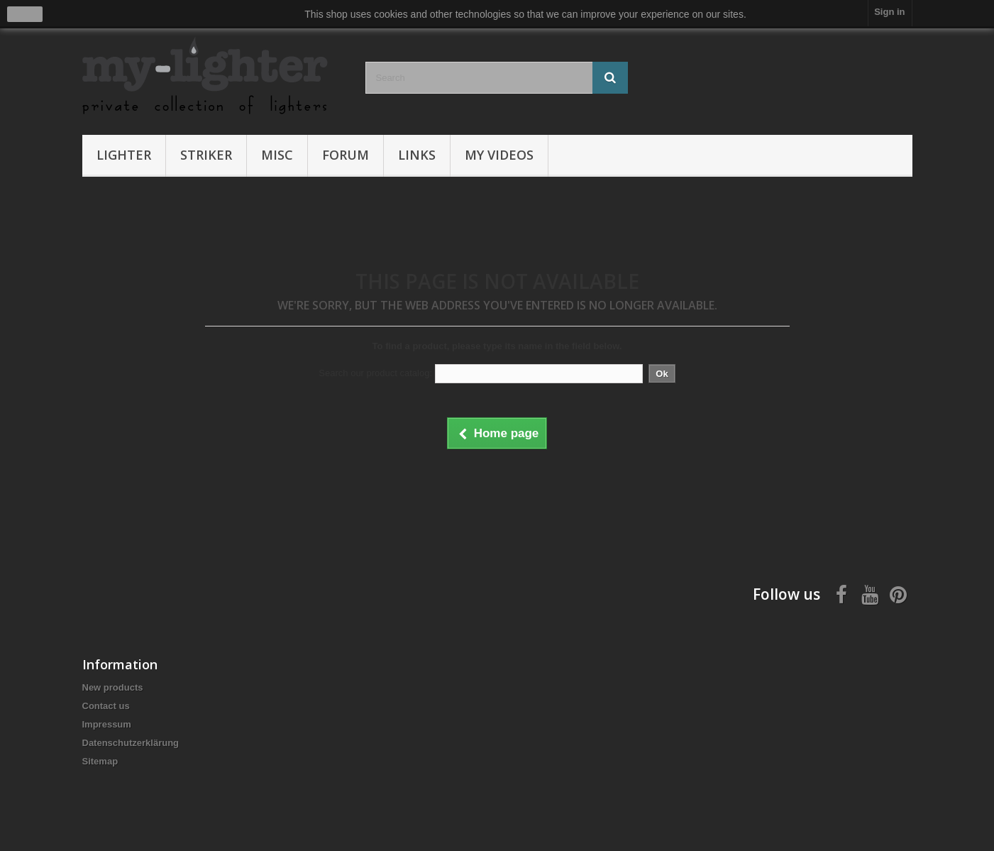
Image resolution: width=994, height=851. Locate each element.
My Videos (499, 154)
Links (417, 154)
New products (112, 687)
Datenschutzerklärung (131, 742)
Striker (206, 154)
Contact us (106, 706)
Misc (277, 154)
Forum (345, 154)
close (25, 14)
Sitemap (100, 761)
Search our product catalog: (375, 373)
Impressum (106, 724)
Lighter (123, 154)
